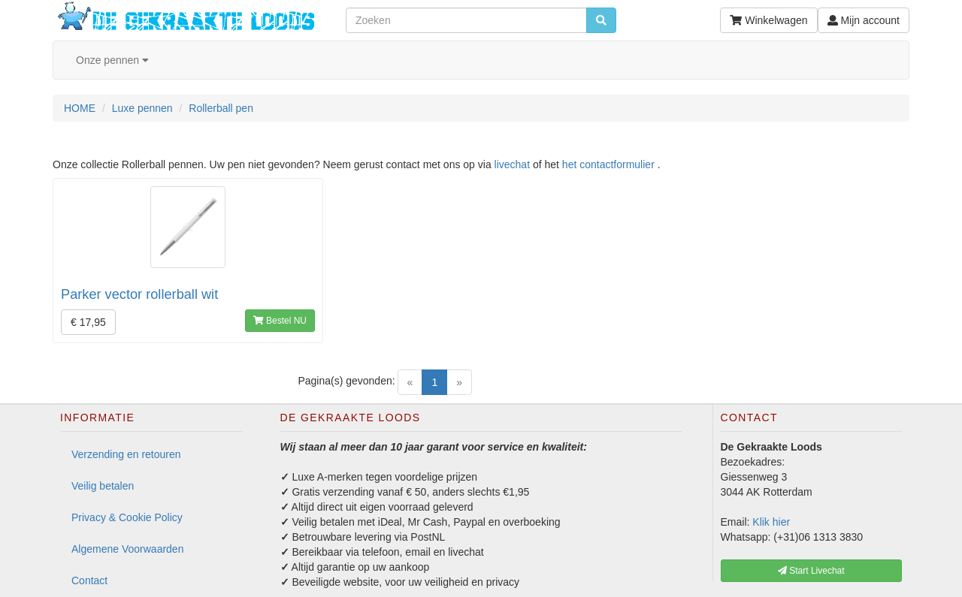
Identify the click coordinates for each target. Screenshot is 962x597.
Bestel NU (280, 320)
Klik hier (771, 522)
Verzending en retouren (126, 454)
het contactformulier (608, 164)
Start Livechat (811, 570)
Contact (89, 580)
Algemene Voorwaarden (127, 549)
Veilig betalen (102, 486)
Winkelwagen (768, 20)
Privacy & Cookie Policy (127, 517)
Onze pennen (112, 60)
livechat (512, 164)
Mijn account (863, 20)
